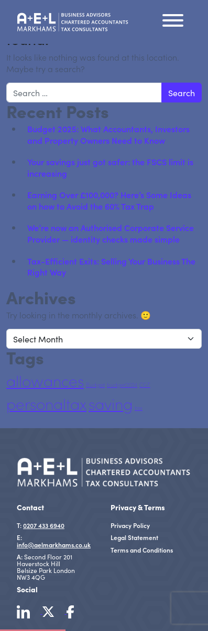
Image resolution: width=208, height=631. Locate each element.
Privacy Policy (130, 525)
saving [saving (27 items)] (111, 404)
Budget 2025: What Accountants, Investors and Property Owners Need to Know (108, 134)
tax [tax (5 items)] (139, 407)
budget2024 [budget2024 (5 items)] (122, 384)
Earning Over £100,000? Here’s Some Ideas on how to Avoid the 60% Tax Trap (109, 200)
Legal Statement (134, 537)
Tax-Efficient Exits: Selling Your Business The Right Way (111, 266)
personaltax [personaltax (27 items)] (46, 404)
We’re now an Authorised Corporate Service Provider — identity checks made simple (110, 233)
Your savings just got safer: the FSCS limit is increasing (110, 167)
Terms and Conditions (142, 549)
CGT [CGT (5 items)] (144, 384)
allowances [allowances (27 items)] (45, 381)
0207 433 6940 (43, 525)
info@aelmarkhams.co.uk (54, 544)
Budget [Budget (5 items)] (95, 384)
